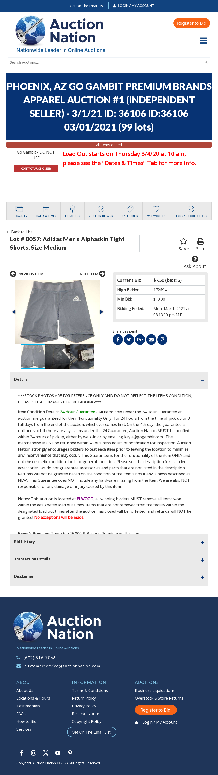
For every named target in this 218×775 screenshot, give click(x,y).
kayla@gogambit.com (143, 437)
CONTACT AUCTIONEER (36, 168)
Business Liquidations (155, 690)
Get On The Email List (87, 5)
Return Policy (84, 698)
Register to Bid (191, 23)
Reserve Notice (85, 713)
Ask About (195, 262)
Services (23, 729)
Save (184, 245)
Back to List (19, 231)
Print (200, 245)
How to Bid (26, 721)
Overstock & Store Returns (159, 698)
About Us (24, 690)
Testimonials (28, 706)
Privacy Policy (84, 706)
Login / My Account (136, 5)
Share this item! (125, 331)
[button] (14, 312)
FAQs (21, 713)
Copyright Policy (86, 721)
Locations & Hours (33, 698)
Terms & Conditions (90, 690)
